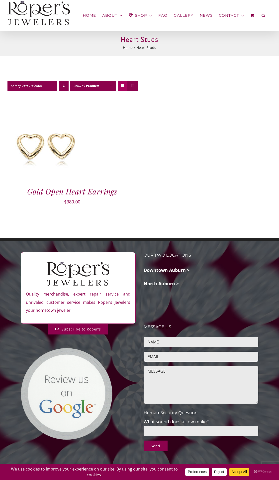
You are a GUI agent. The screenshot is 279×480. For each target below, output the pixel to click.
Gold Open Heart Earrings (72, 191)
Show (86, 86)
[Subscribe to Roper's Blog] (78, 329)
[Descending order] (64, 86)
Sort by (26, 86)
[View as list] (132, 86)
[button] (263, 15)
